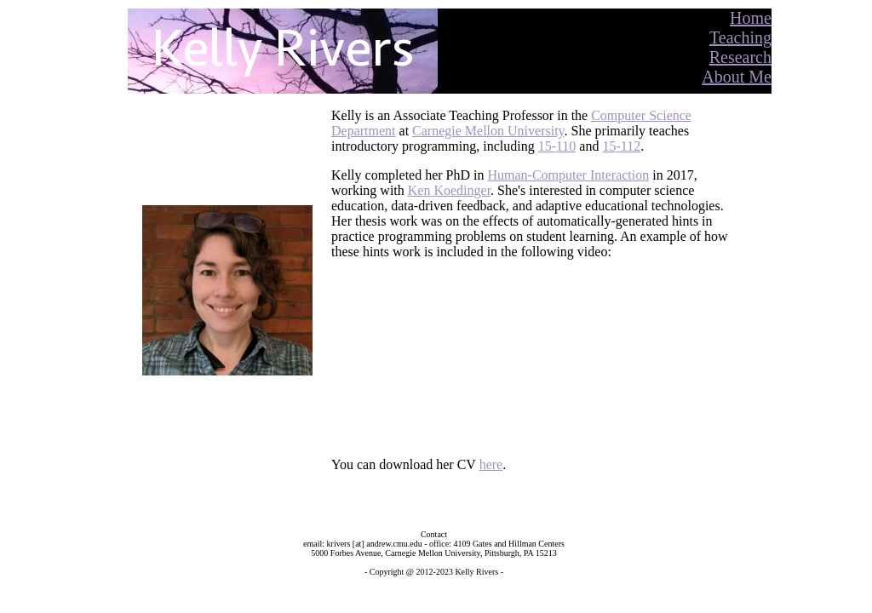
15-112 (621, 146)
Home (751, 18)
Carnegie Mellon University (488, 130)
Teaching (740, 37)
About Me (737, 76)
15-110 (557, 146)
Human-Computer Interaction (569, 175)
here (491, 464)
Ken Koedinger (449, 190)
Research (740, 57)
